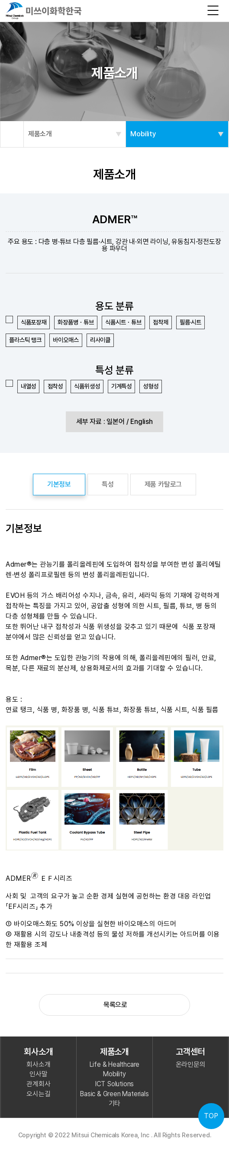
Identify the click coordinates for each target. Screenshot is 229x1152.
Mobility (176, 134)
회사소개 (38, 1064)
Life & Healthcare (115, 1064)
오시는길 (38, 1094)
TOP (211, 1116)
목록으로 (114, 1005)
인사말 (38, 1074)
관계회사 (38, 1084)
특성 (108, 484)
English (141, 421)
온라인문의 (191, 1064)
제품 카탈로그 (163, 484)
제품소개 (74, 134)
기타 (115, 1103)
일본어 (115, 421)
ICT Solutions (114, 1084)
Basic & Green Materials (114, 1094)
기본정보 (59, 484)
